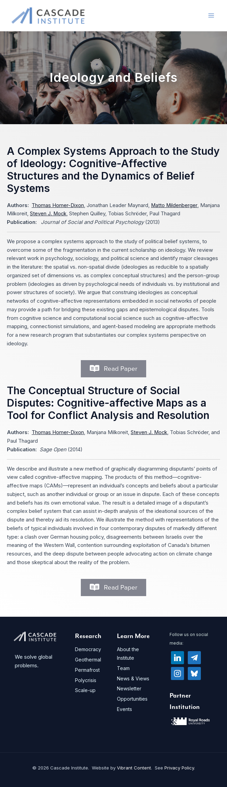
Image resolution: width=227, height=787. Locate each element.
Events (124, 709)
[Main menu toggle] (211, 15)
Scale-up (85, 690)
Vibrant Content (134, 767)
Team (123, 668)
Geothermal (88, 659)
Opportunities (132, 699)
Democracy (88, 650)
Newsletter (129, 689)
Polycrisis (85, 680)
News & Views (133, 678)
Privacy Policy (179, 767)
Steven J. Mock (48, 214)
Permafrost (87, 670)
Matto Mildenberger (174, 205)
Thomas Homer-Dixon (58, 205)
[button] (113, 369)
